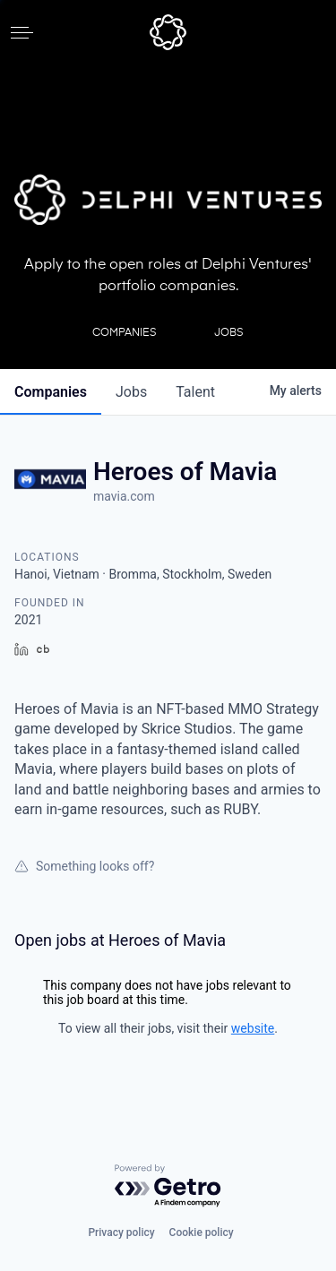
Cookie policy (201, 1232)
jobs (131, 391)
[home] (167, 32)
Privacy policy (121, 1232)
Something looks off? (84, 866)
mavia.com (124, 496)
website (252, 1028)
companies (50, 391)
